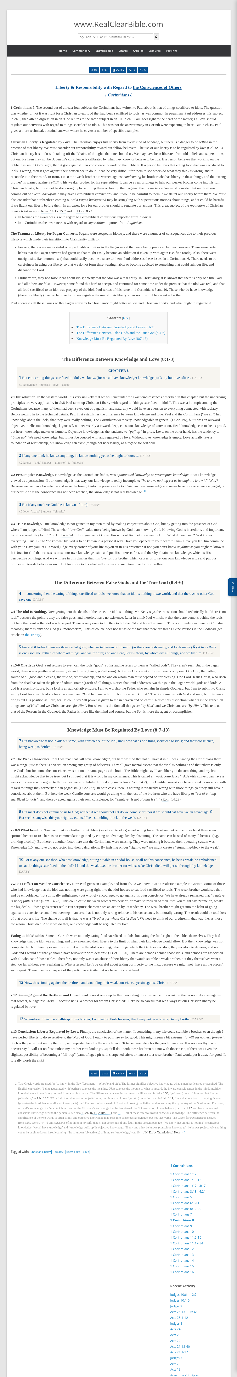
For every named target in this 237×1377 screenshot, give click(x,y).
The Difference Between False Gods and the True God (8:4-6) (120, 333)
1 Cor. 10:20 (118, 953)
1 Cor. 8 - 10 (85, 211)
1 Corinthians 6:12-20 (185, 1209)
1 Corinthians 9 (181, 1226)
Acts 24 (175, 1329)
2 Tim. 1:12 (185, 1108)
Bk (95, 70)
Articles (138, 51)
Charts (123, 51)
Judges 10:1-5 (180, 1300)
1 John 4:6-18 (65, 535)
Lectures (154, 51)
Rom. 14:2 (138, 782)
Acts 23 (175, 1335)
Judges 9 (176, 1306)
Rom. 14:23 (171, 799)
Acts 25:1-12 (179, 1317)
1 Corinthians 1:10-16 (185, 1180)
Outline (120, 70)
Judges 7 (176, 1358)
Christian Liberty (40, 1152)
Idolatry (58, 1152)
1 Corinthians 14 (182, 1260)
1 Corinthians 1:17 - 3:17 (188, 1186)
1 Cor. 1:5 (179, 420)
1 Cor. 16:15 (89, 1113)
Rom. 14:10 (60, 177)
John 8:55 (162, 1093)
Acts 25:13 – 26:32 (183, 1312)
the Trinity (32, 635)
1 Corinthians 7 (181, 1214)
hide (126, 318)
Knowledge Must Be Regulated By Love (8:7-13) (112, 339)
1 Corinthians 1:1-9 (184, 1174)
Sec (106, 70)
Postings (171, 51)
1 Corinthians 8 (182, 1220)
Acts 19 (175, 1369)
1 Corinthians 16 (182, 1272)
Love (86, 1152)
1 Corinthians (181, 1165)
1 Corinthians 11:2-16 (185, 1237)
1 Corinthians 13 (182, 1255)
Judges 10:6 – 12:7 (183, 1294)
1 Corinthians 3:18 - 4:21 (188, 1191)
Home (63, 51)
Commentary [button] (81, 51)
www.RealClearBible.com (118, 24)
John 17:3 (47, 535)
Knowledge (73, 1152)
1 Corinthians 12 (182, 1249)
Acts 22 (175, 1340)
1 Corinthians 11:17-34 (186, 1243)
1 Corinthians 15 (182, 1266)
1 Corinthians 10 (182, 1231)
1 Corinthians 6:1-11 (184, 1203)
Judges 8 (176, 1323)
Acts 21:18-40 (180, 1346)
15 (119, 1113)
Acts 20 (175, 1363)
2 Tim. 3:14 (105, 1113)
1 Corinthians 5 (181, 1197)
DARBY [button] (197, 377)
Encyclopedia (104, 51)
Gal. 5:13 (215, 148)
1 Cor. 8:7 (87, 788)
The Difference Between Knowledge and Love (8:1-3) (115, 327)
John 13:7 (42, 1098)
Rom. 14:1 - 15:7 (53, 211)
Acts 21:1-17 (179, 1352)
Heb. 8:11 (167, 1098)
